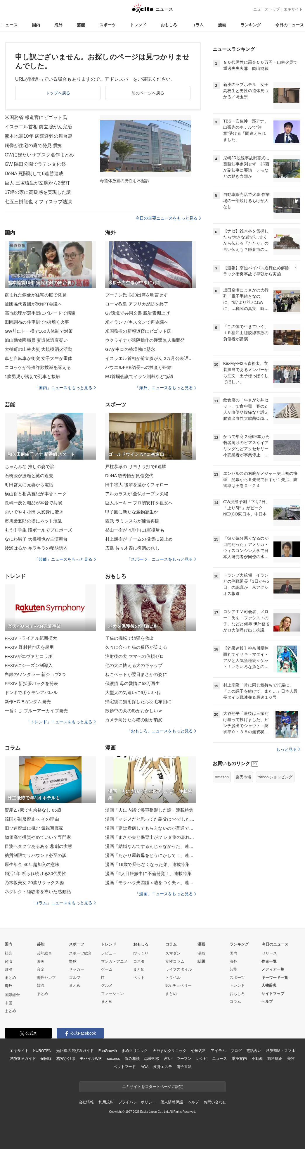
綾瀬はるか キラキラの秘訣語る (36, 548)
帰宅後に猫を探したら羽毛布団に (138, 701)
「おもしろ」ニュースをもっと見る (161, 731)
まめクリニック (135, 1050)
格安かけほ (65, 1058)
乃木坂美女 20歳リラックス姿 (34, 882)
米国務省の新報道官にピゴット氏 (138, 331)
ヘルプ (267, 1001)
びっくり (140, 953)
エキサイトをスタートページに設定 (152, 1086)
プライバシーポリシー (137, 1102)
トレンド (138, 25)
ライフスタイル (178, 969)
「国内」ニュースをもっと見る (65, 387)
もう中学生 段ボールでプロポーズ (38, 529)
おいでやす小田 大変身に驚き (34, 511)
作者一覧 (269, 961)
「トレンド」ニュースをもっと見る (61, 722)
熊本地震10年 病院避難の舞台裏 (38, 136)
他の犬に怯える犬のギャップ (134, 665)
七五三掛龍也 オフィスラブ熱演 (38, 201)
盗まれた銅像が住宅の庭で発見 (36, 294)
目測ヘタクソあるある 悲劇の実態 (38, 846)
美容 (291, 1058)
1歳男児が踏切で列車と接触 (32, 376)
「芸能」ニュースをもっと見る (65, 559)
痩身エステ (162, 1067)
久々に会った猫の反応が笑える (136, 647)
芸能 (81, 25)
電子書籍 (184, 1067)
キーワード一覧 (274, 977)
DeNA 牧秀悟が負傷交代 (129, 475)
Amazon (222, 777)
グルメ (106, 985)
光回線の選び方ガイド (75, 1050)
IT (103, 977)
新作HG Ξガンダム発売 (28, 701)
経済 (8, 961)
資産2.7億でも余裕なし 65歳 (33, 810)
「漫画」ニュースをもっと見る (165, 893)
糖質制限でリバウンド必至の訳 (36, 855)
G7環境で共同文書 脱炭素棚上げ (137, 312)
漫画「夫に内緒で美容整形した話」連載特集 (149, 810)
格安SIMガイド (23, 1058)
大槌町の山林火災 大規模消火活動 (38, 349)
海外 (58, 25)
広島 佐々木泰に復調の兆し (132, 548)
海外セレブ (46, 977)
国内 (36, 25)
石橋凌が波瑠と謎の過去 (29, 475)
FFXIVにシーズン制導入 (29, 665)
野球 (73, 961)
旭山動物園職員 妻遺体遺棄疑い (36, 340)
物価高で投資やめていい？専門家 (38, 837)
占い (168, 1058)
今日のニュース (289, 25)
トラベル (173, 977)
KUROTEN (42, 1050)
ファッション (112, 993)
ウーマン (183, 1058)
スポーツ (107, 25)
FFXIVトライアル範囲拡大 (31, 638)
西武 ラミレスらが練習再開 (132, 520)
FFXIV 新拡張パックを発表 (31, 683)
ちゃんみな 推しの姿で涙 (30, 466)
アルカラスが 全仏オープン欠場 (136, 493)
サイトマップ (272, 993)
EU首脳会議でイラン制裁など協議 (139, 376)
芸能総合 (44, 953)
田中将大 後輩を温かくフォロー (136, 484)
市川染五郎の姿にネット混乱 (33, 520)
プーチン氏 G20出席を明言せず (136, 294)
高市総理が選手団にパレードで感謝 (40, 312)
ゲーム (106, 969)
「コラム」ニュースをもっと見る (63, 902)
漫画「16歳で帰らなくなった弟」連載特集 (147, 864)
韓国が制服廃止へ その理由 (32, 819)
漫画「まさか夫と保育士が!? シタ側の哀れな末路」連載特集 (150, 837)
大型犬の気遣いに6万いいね (133, 692)
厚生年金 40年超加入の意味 (32, 864)
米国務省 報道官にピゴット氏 (36, 117)
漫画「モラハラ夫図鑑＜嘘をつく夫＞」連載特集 (150, 882)
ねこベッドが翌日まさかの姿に (136, 674)
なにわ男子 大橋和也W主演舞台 (36, 538)
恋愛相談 (151, 1058)
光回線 (46, 1058)
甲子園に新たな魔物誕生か (131, 511)
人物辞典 (269, 985)
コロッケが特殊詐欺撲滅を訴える (38, 367)
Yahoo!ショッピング (275, 777)
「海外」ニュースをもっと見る (165, 387)
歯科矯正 (274, 1058)
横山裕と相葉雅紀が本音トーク (36, 493)
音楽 (40, 969)
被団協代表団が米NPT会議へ (33, 303)
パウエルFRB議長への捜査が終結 (138, 367)
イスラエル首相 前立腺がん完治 (38, 126)
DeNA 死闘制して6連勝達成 (34, 173)
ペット (139, 977)
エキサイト (293, 9)
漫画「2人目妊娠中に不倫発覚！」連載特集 (148, 873)
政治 (8, 969)
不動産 (257, 1058)
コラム (197, 25)
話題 (201, 961)
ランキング (250, 25)
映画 (40, 961)
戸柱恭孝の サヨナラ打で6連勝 (135, 466)
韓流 (40, 985)
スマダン (173, 953)
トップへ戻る (58, 93)
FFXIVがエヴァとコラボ (29, 656)
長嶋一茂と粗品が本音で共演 (33, 502)
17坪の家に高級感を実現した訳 (38, 192)
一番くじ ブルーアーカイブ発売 (36, 710)
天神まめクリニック (169, 1050)
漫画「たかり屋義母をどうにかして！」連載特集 (150, 855)
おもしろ (169, 25)
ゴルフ (74, 977)
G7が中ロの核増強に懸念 (130, 349)
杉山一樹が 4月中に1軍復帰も (134, 529)
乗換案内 (239, 1058)
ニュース (9, 25)
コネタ (139, 961)
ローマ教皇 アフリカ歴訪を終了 (136, 303)
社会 (8, 953)
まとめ (10, 977)
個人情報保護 (171, 1102)
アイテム (218, 1050)
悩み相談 (132, 1058)
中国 (8, 1003)
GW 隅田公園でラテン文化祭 (35, 164)
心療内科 (198, 1050)
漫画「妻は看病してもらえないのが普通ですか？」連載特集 (150, 828)
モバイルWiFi (91, 1058)
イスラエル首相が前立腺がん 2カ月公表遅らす (150, 358)
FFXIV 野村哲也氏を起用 (29, 647)
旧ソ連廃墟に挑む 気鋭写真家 (34, 828)
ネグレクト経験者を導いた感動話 (38, 891)
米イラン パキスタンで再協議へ (136, 322)
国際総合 (12, 995)
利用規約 (105, 1102)
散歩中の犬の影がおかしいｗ (134, 710)
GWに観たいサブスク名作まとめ (39, 154)
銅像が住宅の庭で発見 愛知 (34, 145)
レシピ (201, 1058)
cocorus (113, 1058)
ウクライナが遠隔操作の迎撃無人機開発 (145, 340)
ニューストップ (266, 9)
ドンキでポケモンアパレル (31, 692)
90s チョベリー (178, 985)
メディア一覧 (272, 969)
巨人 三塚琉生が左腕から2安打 (37, 182)
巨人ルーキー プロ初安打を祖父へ (139, 502)
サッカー (76, 969)
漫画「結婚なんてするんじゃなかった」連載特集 (150, 846)
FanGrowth (107, 1050)
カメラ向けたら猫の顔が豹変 (134, 719)
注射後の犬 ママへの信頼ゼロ (134, 656)
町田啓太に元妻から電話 (29, 484)
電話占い (253, 1050)
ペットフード (124, 1067)
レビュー (108, 953)
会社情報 (86, 1102)
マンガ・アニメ (114, 961)
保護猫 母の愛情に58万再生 (132, 683)
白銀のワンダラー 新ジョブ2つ (35, 674)
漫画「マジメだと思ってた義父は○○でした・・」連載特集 (150, 819)
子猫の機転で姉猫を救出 (129, 638)
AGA (144, 1067)
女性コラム (174, 961)
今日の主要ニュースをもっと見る (168, 218)
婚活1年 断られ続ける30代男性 (35, 873)
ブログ (236, 1050)
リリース (269, 953)
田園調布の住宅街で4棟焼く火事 (37, 322)
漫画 (222, 25)
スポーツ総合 (80, 953)
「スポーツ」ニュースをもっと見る (161, 559)
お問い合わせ (215, 1102)
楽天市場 (243, 777)
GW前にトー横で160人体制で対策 (39, 331)
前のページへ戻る (147, 93)
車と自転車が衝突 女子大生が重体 (38, 358)
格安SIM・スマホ (280, 1050)
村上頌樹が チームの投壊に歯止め (139, 538)
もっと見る (288, 749)
